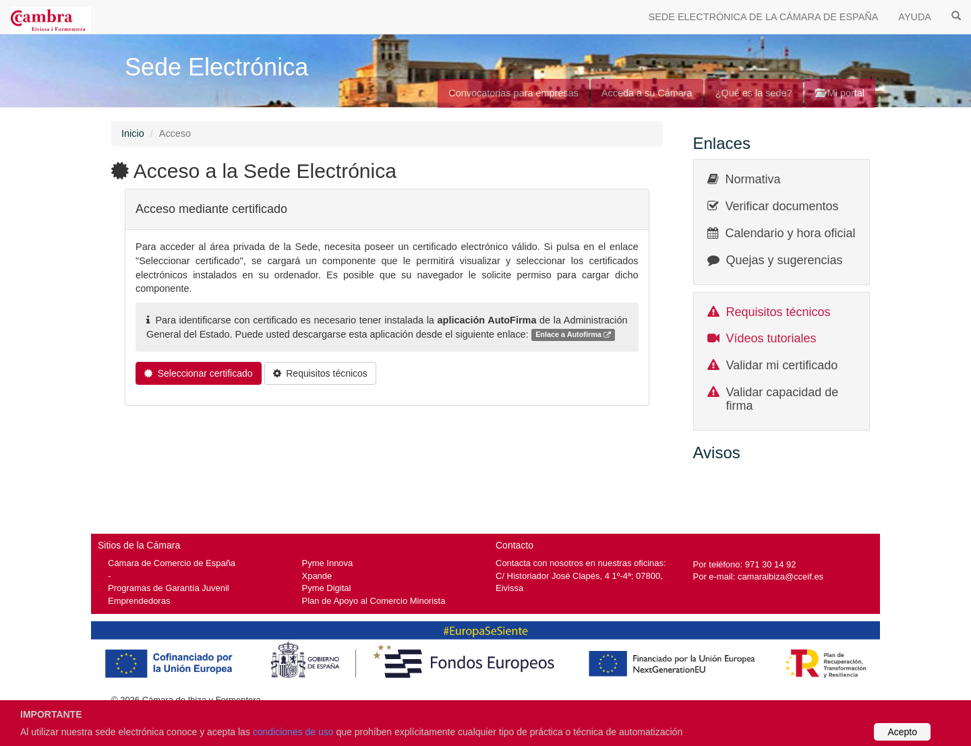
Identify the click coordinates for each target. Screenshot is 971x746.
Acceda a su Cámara (647, 93)
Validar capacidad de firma (782, 398)
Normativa (753, 179)
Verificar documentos (782, 206)
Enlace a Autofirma (573, 335)
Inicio (132, 133)
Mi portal (839, 93)
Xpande (317, 576)
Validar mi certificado (782, 365)
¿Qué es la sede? (753, 93)
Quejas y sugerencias (784, 260)
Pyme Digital (326, 588)
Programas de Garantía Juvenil (168, 588)
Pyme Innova (327, 563)
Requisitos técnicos (778, 312)
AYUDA (914, 16)
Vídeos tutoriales (771, 338)
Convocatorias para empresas (513, 93)
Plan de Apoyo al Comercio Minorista (374, 601)
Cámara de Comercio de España (171, 563)
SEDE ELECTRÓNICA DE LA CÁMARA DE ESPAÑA (764, 16)
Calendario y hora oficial (791, 233)
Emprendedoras (139, 601)
